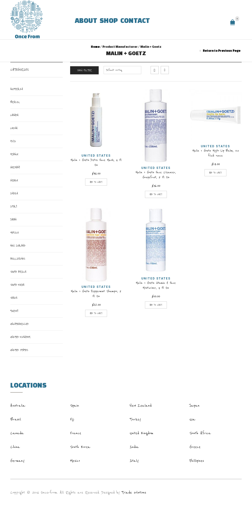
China (13, 128)
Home (95, 46)
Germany (15, 167)
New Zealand (17, 245)
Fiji (13, 141)
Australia (16, 89)
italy (13, 206)
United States (96, 155)
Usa (192, 419)
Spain (13, 297)
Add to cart (96, 182)
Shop (109, 19)
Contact (135, 19)
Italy (134, 460)
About (86, 19)
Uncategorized (19, 324)
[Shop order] (122, 70)
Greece (14, 180)
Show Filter (84, 70)
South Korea (17, 284)
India (14, 193)
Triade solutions (134, 492)
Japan (13, 219)
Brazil (15, 102)
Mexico (14, 232)
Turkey (14, 310)
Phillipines (17, 258)
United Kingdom (20, 337)
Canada (14, 115)
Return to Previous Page (221, 50)
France (14, 154)
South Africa (18, 271)
